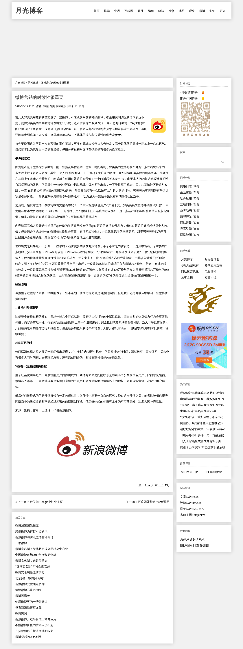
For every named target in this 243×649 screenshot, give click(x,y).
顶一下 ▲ (144, 485)
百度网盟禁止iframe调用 (153, 501)
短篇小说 (210, 277)
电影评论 (210, 271)
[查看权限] (202, 545)
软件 (140, 10)
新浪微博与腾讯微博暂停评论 (34, 537)
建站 (161, 10)
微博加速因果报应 (27, 525)
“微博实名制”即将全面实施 (32, 566)
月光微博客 (212, 259)
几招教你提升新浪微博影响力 (34, 631)
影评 (212, 10)
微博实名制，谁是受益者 (31, 560)
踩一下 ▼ (161, 485)
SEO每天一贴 (189, 472)
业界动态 (190, 210)
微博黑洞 (21, 613)
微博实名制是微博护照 (30, 572)
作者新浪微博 (62, 410)
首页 (97, 10)
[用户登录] (187, 545)
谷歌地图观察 (190, 265)
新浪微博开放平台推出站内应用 (35, 619)
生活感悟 (189, 192)
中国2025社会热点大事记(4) (198, 411)
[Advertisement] (121, 48)
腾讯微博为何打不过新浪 (31, 531)
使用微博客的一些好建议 (31, 601)
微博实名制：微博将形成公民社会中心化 (41, 548)
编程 (151, 10)
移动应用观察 (213, 265)
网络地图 (189, 234)
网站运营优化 (190, 271)
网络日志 (189, 186)
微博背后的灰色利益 (28, 636)
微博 (202, 10)
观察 (192, 10)
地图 (182, 10)
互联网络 (189, 204)
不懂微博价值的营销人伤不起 (34, 625)
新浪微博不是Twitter (28, 589)
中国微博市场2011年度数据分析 (35, 554)
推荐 (107, 10)
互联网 (128, 10)
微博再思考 (22, 595)
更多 (223, 10)
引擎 (171, 10)
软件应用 (189, 198)
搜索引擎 (189, 228)
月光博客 (29, 10)
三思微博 (21, 543)
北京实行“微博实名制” (29, 578)
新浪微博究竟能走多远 (30, 584)
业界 (117, 10)
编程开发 (189, 216)
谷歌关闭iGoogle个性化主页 (45, 501)
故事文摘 (187, 277)
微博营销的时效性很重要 (39, 97)
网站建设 (33, 82)
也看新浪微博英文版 (28, 607)
